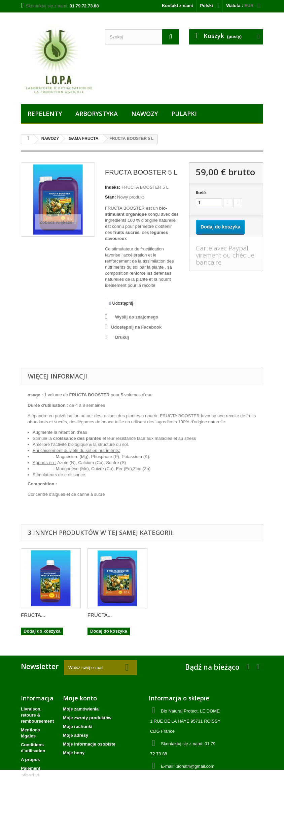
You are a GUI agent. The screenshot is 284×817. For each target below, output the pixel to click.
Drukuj (122, 337)
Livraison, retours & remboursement (37, 715)
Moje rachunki (77, 726)
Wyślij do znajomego (136, 317)
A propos (30, 759)
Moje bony (73, 752)
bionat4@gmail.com (195, 766)
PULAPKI (184, 114)
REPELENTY (45, 114)
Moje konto (80, 698)
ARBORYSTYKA (96, 114)
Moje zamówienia (81, 709)
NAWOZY (144, 114)
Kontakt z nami (177, 5)
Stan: (110, 197)
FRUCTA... (33, 615)
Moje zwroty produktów (87, 717)
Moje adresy (75, 735)
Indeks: (112, 187)
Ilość (201, 192)
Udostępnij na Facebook (136, 327)
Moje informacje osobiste (89, 744)
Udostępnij (121, 303)
